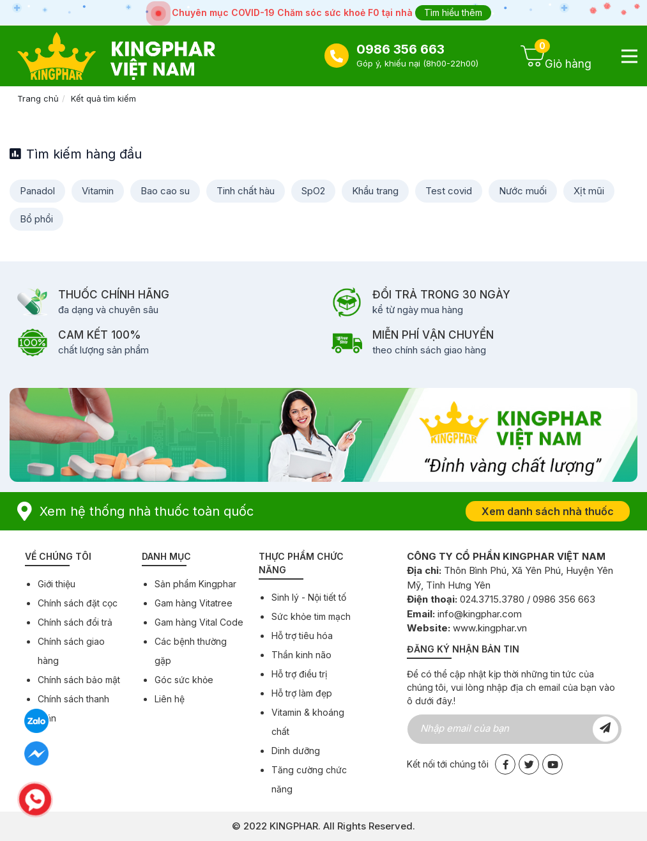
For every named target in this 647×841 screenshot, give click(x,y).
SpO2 (313, 191)
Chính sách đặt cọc (78, 603)
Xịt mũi (589, 191)
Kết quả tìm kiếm (103, 98)
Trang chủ (38, 98)
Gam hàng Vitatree (193, 603)
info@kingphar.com (480, 614)
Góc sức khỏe (184, 679)
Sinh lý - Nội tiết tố (308, 597)
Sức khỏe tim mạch (311, 616)
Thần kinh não (301, 654)
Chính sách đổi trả (75, 622)
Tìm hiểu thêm (453, 12)
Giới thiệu (56, 583)
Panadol (37, 191)
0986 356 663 (400, 49)
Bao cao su (165, 191)
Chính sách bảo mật (79, 679)
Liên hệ (170, 698)
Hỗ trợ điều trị (299, 673)
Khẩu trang (375, 191)
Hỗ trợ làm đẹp (301, 693)
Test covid (448, 191)
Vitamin (98, 191)
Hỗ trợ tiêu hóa (302, 635)
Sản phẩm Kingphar (195, 583)
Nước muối (523, 191)
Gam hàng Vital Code (199, 622)
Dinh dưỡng (295, 750)
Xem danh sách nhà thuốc (548, 511)
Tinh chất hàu (246, 191)
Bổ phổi (36, 219)
